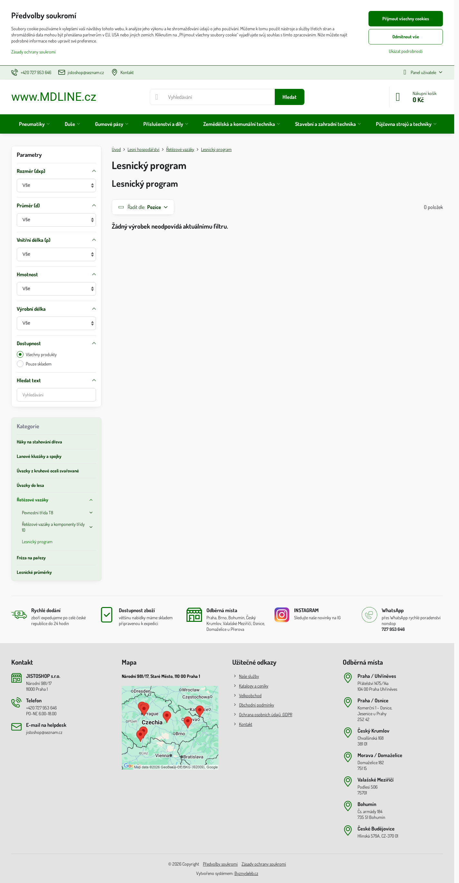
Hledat (289, 97)
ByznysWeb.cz (246, 873)
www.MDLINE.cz (53, 97)
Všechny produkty (37, 354)
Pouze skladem (34, 363)
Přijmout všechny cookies (405, 18)
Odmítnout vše (405, 36)
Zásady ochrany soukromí (264, 864)
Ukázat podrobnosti (406, 51)
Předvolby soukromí (220, 864)
